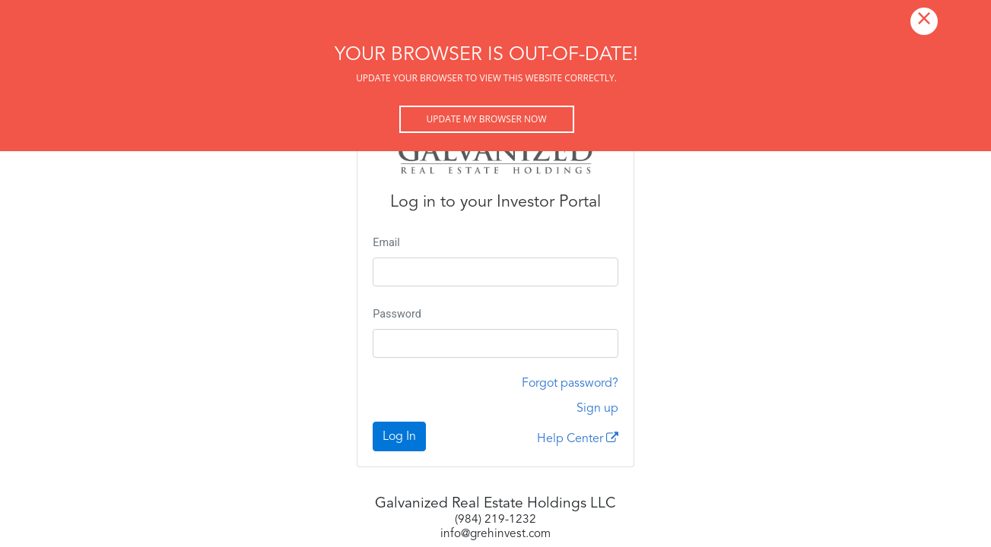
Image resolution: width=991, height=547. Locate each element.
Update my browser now (486, 118)
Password (397, 314)
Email (386, 242)
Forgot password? (570, 384)
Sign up (597, 409)
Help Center (577, 438)
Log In (399, 437)
